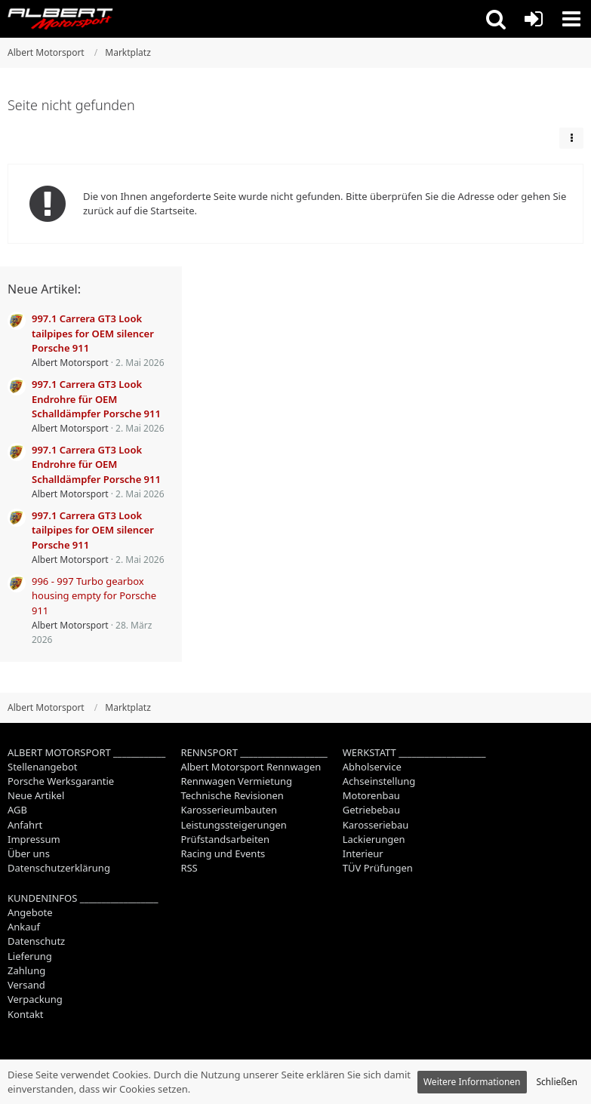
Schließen (557, 1081)
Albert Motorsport (70, 362)
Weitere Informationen (472, 1081)
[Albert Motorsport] (60, 19)
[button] (496, 19)
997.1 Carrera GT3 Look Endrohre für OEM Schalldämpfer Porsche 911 (96, 398)
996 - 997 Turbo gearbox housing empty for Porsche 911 (94, 595)
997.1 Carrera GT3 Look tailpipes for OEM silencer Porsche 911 (93, 333)
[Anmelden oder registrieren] (534, 19)
